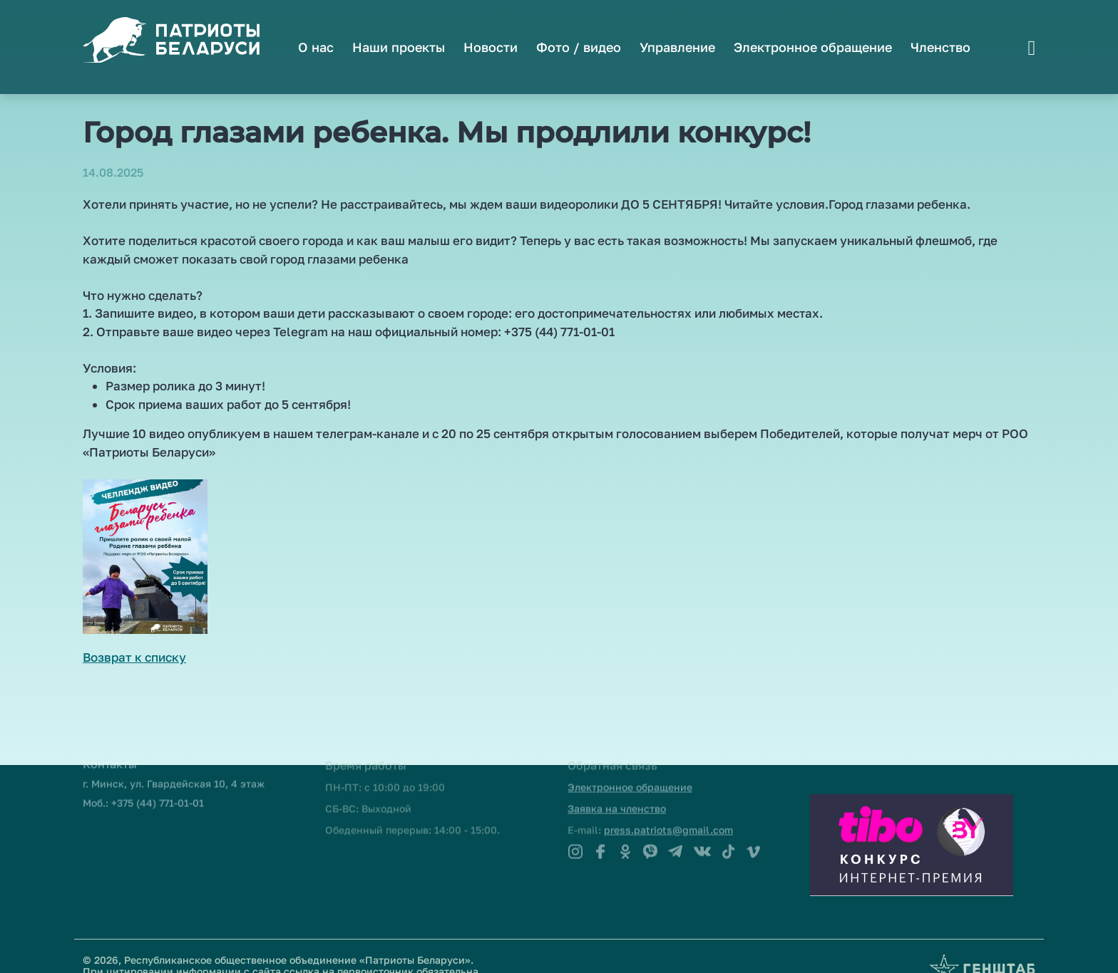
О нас (316, 47)
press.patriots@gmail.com (668, 814)
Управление (677, 47)
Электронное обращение (813, 47)
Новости (490, 47)
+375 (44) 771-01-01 (157, 787)
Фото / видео (578, 47)
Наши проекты (398, 47)
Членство (940, 47)
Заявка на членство (617, 793)
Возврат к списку (134, 657)
